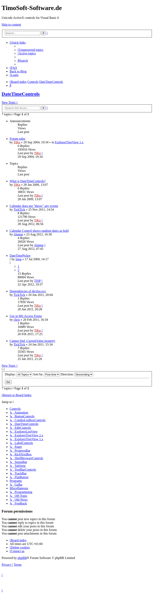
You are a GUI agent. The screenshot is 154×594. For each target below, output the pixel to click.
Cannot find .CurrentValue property (32, 341)
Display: (18, 374)
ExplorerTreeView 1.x (69, 142)
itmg (18, 259)
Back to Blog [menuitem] (18, 71)
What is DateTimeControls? (28, 181)
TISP (37, 280)
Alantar (18, 234)
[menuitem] (30, 49)
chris (17, 319)
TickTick (19, 209)
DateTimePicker (20, 255)
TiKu (17, 142)
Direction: (77, 374)
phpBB (22, 558)
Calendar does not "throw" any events (34, 206)
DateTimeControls (21, 93)
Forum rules (17, 138)
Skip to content (11, 24)
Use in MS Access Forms (26, 316)
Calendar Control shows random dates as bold (39, 230)
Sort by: (46, 374)
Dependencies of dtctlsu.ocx (28, 291)
